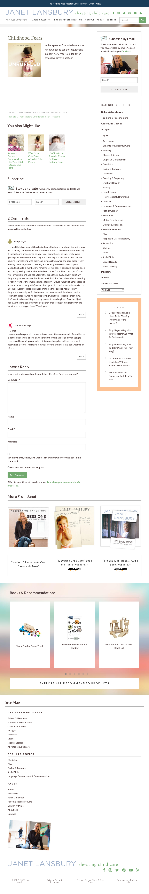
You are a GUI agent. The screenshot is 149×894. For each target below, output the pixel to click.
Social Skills (108, 257)
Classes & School (111, 155)
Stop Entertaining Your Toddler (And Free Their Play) (121, 348)
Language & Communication (117, 206)
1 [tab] (65, 674)
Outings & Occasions (113, 224)
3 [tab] (74, 674)
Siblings (106, 247)
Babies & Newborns (112, 112)
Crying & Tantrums (112, 168)
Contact (111, 20)
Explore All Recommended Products (74, 683)
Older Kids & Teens (111, 123)
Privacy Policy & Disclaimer (54, 881)
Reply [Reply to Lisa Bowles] (81, 357)
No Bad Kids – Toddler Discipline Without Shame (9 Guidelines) (120, 362)
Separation (108, 243)
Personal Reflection (112, 229)
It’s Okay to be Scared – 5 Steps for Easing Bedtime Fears (57, 157)
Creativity (108, 164)
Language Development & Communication (28, 776)
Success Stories (109, 283)
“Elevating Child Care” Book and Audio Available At (74, 565)
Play (105, 234)
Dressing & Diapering (113, 178)
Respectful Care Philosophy (116, 238)
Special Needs (110, 261)
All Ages (105, 129)
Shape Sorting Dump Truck (30, 646)
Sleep (105, 252)
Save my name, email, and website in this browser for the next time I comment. (45, 459)
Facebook (126, 51)
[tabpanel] (30, 635)
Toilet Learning (110, 266)
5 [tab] (83, 674)
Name (12, 416)
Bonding (107, 150)
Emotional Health (41, 116)
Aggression (108, 141)
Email (11, 429)
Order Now (95, 3)
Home (11, 789)
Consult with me (16, 805)
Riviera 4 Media (132, 881)
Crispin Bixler (91, 880)
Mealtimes (108, 215)
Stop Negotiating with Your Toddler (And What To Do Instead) (121, 334)
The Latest (13, 793)
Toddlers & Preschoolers (20, 116)
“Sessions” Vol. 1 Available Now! (28, 564)
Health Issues (109, 192)
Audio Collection (41, 20)
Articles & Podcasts (17, 20)
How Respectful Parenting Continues (115, 199)
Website (12, 441)
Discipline (107, 173)
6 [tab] (87, 674)
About (100, 20)
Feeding (106, 187)
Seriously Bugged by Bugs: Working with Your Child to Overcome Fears (15, 160)
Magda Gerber (110, 210)
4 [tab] (78, 674)
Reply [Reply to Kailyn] (81, 315)
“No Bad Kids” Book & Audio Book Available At (120, 565)
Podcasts (106, 271)
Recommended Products (20, 801)
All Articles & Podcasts (19, 746)
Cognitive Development (114, 159)
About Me (13, 809)
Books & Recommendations (68, 20)
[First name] (20, 202)
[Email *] (47, 202)
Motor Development (113, 220)
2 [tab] (70, 674)
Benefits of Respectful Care (116, 145)
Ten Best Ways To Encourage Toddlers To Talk (120, 376)
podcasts (55, 116)
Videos (105, 277)
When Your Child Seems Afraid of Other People (36, 157)
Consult (89, 20)
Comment (14, 379)
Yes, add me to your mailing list (26, 467)
